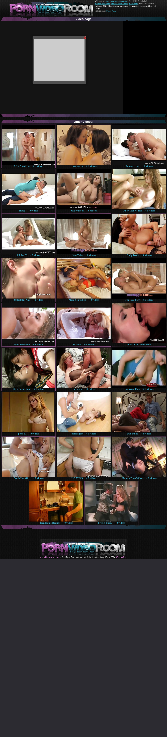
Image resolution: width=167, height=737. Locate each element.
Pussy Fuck (111, 11)
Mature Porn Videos (119, 4)
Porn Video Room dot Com (116, 1)
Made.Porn (133, 4)
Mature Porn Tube (102, 4)
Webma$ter (121, 557)
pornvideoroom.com (49, 557)
